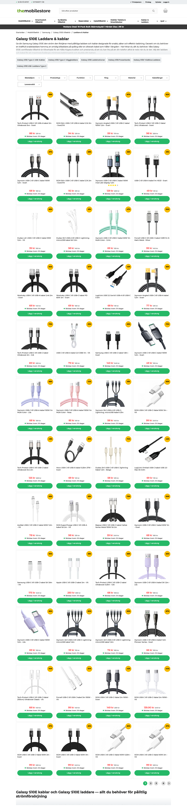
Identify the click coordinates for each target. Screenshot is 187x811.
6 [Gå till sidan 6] (163, 783)
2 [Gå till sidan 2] (150, 783)
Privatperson (136, 2)
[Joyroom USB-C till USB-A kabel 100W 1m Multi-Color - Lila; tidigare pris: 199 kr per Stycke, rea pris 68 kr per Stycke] (35, 397)
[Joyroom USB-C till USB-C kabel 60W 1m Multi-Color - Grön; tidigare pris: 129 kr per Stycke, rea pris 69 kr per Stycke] (113, 225)
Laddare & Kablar (81, 32)
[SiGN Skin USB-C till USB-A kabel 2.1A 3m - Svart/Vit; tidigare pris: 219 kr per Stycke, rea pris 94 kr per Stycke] (74, 110)
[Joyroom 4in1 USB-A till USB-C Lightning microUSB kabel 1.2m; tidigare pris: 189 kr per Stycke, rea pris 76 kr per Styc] (113, 626)
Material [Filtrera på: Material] (131, 78)
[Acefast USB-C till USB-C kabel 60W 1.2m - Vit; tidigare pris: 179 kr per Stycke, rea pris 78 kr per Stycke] (35, 512)
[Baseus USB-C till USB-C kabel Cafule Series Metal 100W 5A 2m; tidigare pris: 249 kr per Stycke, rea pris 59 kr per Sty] (113, 512)
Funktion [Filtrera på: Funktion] (81, 78)
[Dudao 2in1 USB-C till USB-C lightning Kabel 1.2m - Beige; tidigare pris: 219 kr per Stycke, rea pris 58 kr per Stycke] (113, 454)
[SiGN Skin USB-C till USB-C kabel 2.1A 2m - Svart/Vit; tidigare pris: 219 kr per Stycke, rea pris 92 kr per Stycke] (74, 167)
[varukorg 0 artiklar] (165, 11)
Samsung (46, 32)
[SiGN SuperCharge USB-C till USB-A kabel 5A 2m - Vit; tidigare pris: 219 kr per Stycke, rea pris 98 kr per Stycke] (74, 512)
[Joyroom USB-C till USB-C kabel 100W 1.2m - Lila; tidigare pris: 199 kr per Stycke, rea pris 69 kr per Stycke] (35, 626)
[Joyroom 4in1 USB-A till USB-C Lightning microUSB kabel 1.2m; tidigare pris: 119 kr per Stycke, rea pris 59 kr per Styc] (74, 626)
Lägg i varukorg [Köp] (35, 141)
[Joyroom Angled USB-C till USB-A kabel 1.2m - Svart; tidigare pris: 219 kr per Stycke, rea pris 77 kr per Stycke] (152, 282)
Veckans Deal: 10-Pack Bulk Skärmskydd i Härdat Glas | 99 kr (93, 27)
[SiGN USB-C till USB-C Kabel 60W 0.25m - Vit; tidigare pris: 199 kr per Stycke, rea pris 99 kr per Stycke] (113, 741)
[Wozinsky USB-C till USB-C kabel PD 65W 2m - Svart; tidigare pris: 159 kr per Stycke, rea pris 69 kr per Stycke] (74, 282)
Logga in (166, 2)
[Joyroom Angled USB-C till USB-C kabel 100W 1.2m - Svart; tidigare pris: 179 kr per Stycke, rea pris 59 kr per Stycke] (113, 110)
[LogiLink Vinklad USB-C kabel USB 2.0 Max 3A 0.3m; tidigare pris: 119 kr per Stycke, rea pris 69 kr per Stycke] (152, 454)
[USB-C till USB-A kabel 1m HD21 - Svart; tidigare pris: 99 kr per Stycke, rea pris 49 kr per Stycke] (152, 167)
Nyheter (158, 2)
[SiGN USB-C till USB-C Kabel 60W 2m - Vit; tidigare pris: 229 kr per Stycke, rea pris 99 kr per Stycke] (152, 741)
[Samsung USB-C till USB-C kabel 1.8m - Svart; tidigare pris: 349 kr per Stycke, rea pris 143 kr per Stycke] (113, 339)
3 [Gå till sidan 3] (156, 783)
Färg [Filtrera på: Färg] (106, 78)
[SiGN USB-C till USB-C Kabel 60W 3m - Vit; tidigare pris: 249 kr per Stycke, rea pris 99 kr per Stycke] (152, 397)
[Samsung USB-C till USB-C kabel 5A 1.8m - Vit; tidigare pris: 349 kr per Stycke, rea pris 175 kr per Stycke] (35, 569)
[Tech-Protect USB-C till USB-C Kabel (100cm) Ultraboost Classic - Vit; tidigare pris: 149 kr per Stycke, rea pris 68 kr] (35, 684)
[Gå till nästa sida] (169, 783)
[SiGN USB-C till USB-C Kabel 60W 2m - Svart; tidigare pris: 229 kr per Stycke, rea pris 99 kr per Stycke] (35, 741)
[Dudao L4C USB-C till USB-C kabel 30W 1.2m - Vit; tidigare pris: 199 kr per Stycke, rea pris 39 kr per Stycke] (35, 225)
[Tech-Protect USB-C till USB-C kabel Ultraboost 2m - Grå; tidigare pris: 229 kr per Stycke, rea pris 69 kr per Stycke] (35, 339)
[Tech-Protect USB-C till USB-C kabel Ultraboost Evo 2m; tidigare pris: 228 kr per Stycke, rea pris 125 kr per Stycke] (35, 454)
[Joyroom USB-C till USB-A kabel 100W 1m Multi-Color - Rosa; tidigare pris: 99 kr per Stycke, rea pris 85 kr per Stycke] (74, 397)
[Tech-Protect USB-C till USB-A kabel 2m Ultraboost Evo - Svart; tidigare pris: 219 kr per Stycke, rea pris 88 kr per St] (35, 110)
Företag (148, 2)
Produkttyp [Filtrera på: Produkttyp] (55, 78)
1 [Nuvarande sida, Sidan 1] (145, 783)
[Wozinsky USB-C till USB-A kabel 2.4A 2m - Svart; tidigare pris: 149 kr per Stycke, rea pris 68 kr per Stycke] (35, 282)
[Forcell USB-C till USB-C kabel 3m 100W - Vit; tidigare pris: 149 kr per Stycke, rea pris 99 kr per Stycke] (74, 684)
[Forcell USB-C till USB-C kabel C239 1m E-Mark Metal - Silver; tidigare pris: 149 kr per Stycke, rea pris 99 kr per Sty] (152, 225)
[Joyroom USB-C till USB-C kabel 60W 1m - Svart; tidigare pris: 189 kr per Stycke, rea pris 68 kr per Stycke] (152, 512)
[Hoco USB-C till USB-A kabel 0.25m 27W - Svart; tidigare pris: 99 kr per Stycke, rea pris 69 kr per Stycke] (74, 454)
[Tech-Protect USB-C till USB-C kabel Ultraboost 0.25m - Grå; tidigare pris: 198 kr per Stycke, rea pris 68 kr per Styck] (113, 569)
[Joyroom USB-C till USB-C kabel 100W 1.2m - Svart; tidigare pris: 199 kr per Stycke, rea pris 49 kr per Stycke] (152, 339)
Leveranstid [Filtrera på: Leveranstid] (30, 84)
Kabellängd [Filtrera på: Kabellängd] (157, 78)
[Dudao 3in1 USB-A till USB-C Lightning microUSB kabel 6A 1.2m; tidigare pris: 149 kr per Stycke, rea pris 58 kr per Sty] (74, 225)
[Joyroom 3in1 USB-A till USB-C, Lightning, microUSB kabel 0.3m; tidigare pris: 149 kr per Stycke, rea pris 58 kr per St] (113, 397)
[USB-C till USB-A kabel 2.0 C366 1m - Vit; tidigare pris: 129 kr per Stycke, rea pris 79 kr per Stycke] (74, 339)
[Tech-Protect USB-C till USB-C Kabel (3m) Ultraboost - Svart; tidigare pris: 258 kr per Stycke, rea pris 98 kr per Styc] (152, 110)
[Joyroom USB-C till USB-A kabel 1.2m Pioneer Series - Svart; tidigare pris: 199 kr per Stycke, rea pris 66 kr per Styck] (152, 626)
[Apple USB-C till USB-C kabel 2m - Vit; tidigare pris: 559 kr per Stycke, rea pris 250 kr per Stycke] (74, 569)
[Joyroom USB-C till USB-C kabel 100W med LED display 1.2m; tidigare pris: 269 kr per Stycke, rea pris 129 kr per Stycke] (113, 167)
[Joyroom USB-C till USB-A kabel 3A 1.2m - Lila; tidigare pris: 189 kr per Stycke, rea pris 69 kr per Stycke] (152, 569)
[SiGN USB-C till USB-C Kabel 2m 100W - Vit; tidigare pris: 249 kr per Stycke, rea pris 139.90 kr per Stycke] (152, 684)
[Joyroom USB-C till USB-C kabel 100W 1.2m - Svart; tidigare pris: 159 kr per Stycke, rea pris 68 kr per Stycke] (35, 167)
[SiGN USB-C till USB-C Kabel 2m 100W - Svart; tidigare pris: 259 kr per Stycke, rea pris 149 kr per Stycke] (113, 684)
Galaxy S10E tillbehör (61, 32)
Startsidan (20, 32)
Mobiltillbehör (33, 32)
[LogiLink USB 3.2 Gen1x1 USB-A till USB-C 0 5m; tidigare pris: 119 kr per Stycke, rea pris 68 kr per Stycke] (113, 282)
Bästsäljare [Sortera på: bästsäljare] (29, 78)
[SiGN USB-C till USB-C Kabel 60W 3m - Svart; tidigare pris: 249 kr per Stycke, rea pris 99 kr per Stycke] (74, 741)
